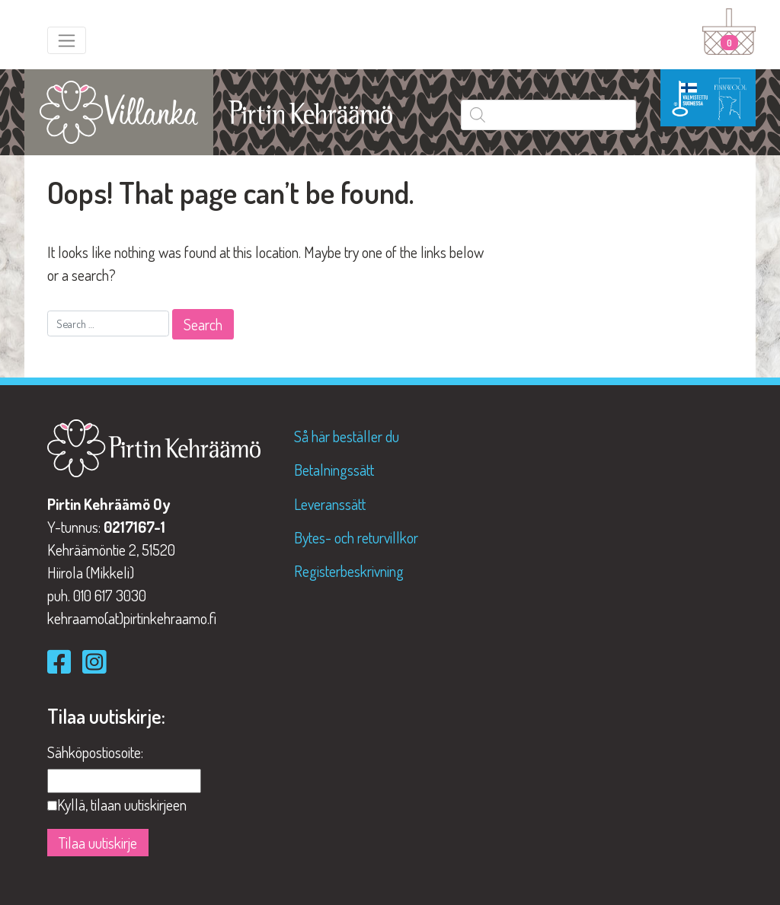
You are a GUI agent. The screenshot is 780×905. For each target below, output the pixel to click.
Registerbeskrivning (349, 571)
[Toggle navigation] (66, 40)
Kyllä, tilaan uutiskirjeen (122, 804)
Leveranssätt (330, 504)
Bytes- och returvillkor (356, 537)
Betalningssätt (334, 470)
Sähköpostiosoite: (95, 752)
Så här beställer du (346, 436)
